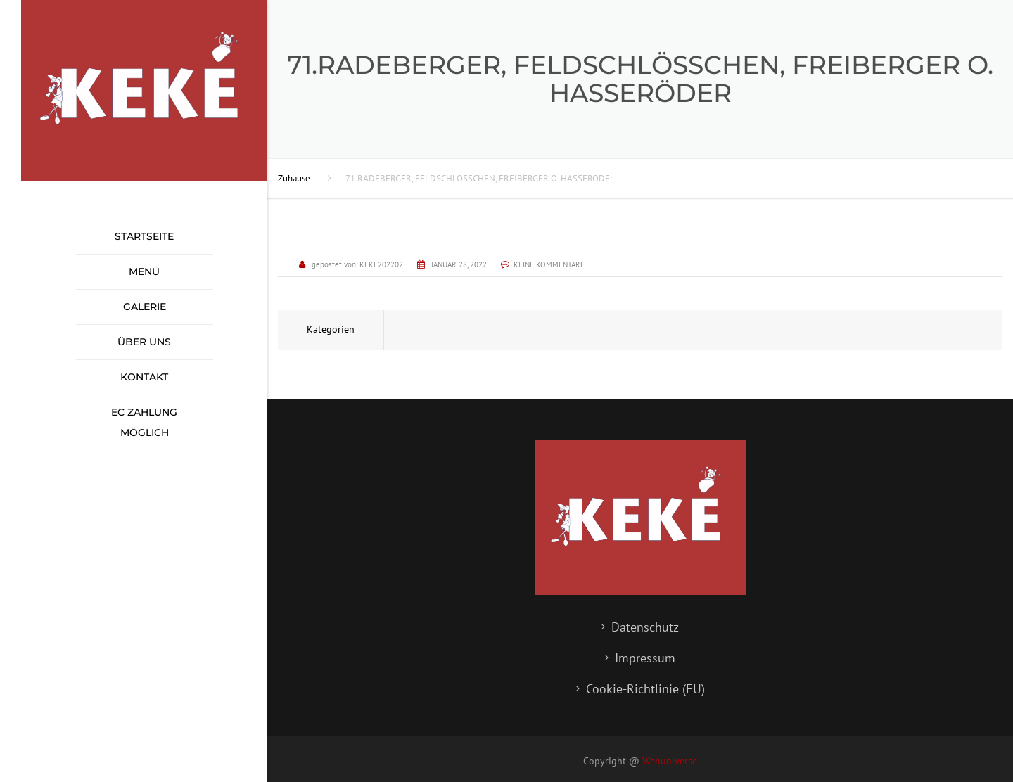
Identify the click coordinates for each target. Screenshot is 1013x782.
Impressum (645, 658)
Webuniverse (669, 761)
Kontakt (144, 377)
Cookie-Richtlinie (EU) (645, 689)
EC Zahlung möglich (144, 422)
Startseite (144, 236)
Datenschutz (645, 627)
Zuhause (294, 178)
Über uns (144, 341)
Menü (144, 271)
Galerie (144, 306)
